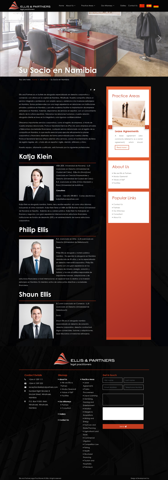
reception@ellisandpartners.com (43, 387)
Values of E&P (119, 180)
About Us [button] (82, 6)
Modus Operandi (120, 176)
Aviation (87, 409)
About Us (44, 79)
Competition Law (91, 444)
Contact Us (132, 6)
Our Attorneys (119, 211)
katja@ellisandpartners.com (67, 199)
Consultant (117, 214)
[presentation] (8, 38)
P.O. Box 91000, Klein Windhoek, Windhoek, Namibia (38, 404)
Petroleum (88, 467)
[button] (82, 70)
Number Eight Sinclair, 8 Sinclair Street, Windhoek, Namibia (40, 394)
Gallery (123, 6)
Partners (116, 208)
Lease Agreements (127, 131)
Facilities (116, 183)
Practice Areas (88, 379)
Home (73, 6)
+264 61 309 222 (36, 383)
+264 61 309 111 (36, 379)
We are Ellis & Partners (122, 173)
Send (123, 426)
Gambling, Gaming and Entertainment (88, 402)
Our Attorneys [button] (111, 6)
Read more (122, 147)
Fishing (87, 448)
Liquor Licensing (90, 396)
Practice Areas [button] (96, 6)
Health (87, 451)
